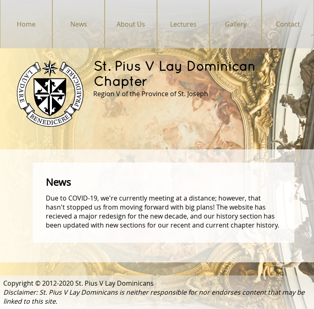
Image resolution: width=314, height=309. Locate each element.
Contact (288, 24)
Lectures (183, 24)
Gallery (236, 24)
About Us (131, 24)
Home (26, 24)
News (78, 24)
